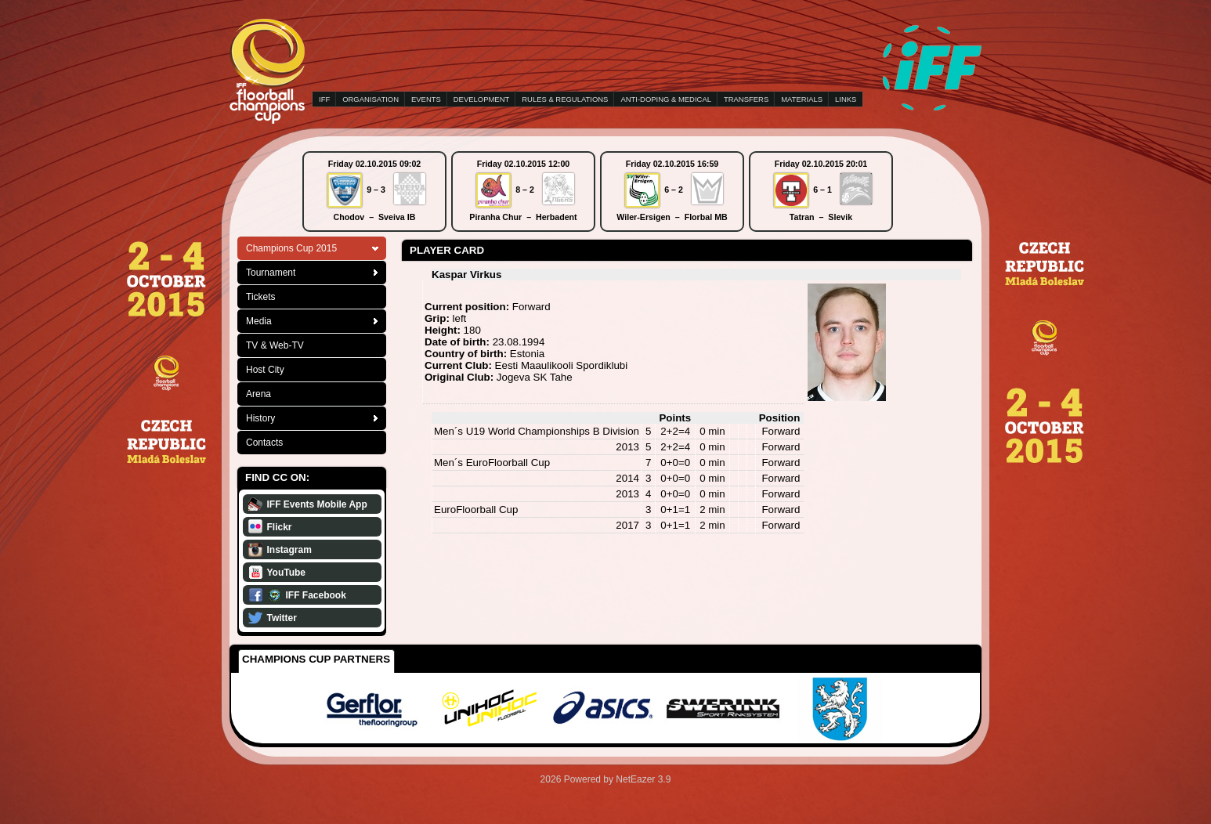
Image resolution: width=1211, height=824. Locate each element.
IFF (324, 99)
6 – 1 (822, 189)
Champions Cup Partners (316, 659)
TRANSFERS (746, 99)
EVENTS (426, 99)
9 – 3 (376, 189)
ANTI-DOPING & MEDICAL (665, 99)
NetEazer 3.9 (643, 779)
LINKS (845, 99)
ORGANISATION (370, 99)
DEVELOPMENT (481, 99)
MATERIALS (801, 99)
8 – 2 (524, 189)
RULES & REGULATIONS (565, 99)
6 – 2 (673, 189)
